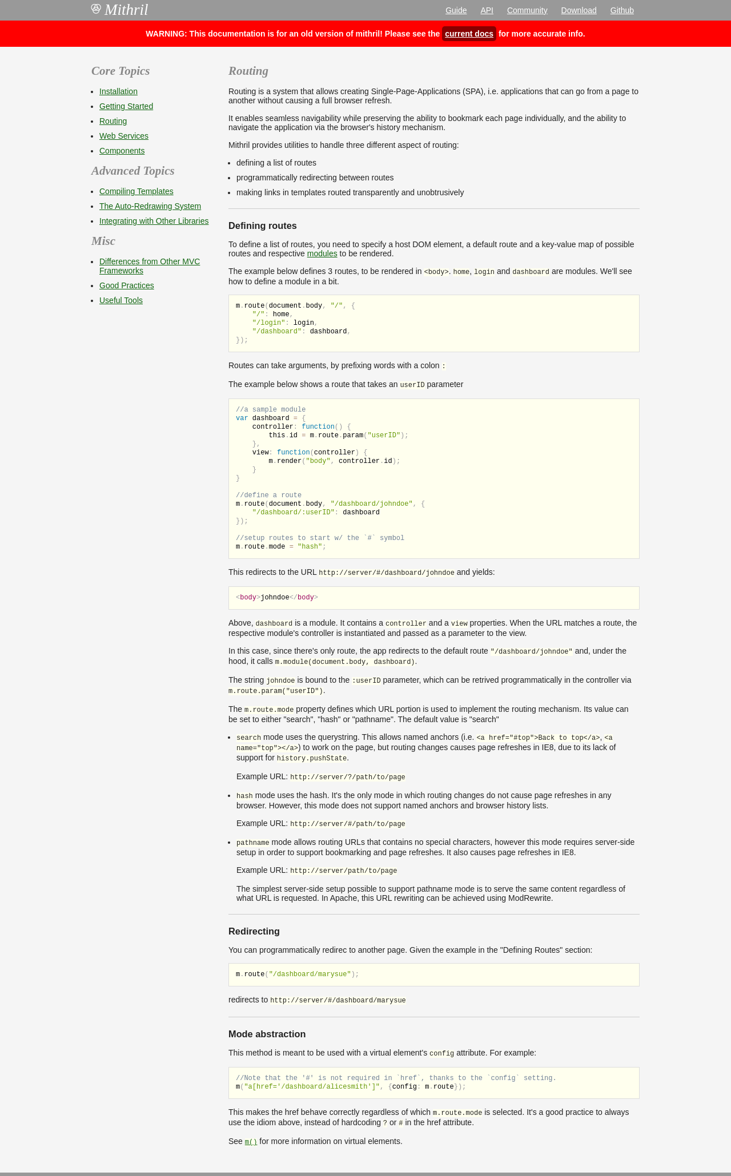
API (486, 10)
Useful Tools (121, 300)
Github (622, 10)
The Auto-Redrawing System (150, 206)
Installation (118, 91)
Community (527, 10)
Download (579, 10)
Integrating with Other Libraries (153, 220)
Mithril (119, 9)
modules (322, 253)
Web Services (123, 135)
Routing (113, 121)
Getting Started (126, 106)
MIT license (401, 1156)
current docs (469, 33)
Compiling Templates (136, 191)
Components (121, 150)
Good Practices (126, 285)
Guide (456, 10)
